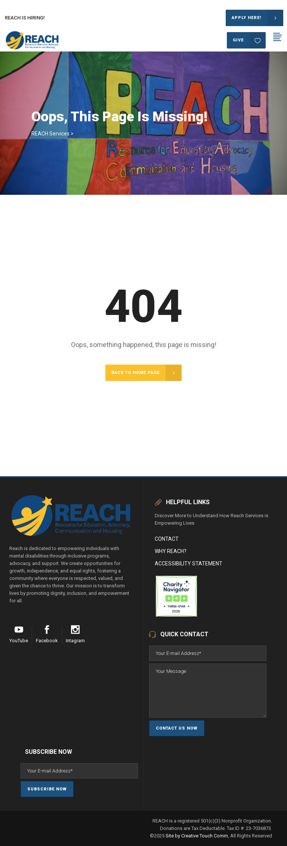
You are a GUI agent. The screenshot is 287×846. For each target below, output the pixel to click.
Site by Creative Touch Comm (197, 836)
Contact (167, 539)
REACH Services (50, 133)
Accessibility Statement (188, 563)
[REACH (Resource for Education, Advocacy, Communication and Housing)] (155, 615)
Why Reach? (170, 551)
